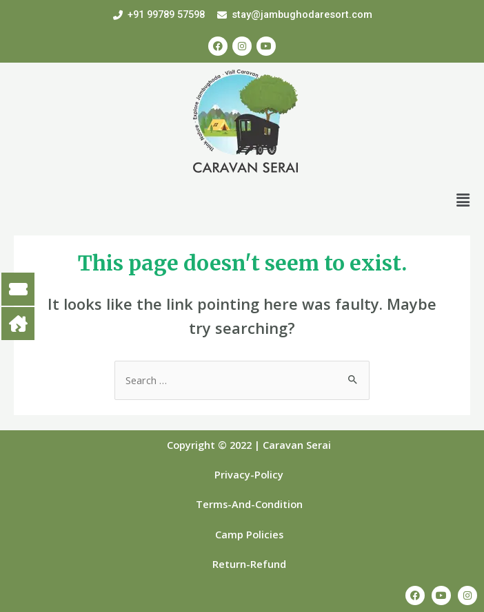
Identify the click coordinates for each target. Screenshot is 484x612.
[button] (463, 200)
